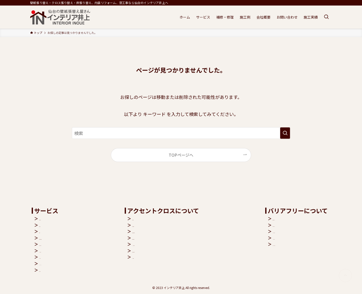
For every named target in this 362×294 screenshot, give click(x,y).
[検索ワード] (181, 133)
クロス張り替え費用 (161, 251)
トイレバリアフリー (291, 231)
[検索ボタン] (326, 17)
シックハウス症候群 (161, 244)
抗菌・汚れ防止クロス (163, 231)
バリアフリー (51, 257)
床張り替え (49, 225)
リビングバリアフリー (293, 244)
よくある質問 (155, 257)
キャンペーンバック (57, 263)
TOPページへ (181, 155)
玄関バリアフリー (289, 225)
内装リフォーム (53, 218)
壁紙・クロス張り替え (59, 238)
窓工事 (45, 231)
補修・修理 (49, 270)
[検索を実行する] (285, 133)
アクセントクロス (55, 244)
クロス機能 (153, 218)
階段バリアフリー (289, 218)
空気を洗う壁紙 (157, 225)
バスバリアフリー (289, 238)
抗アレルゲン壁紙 (159, 238)
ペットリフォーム (55, 251)
